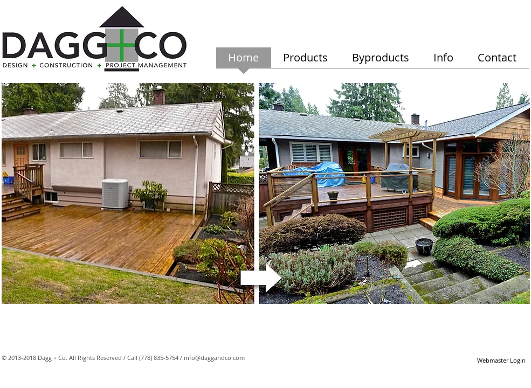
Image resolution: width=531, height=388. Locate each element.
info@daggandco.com (214, 358)
